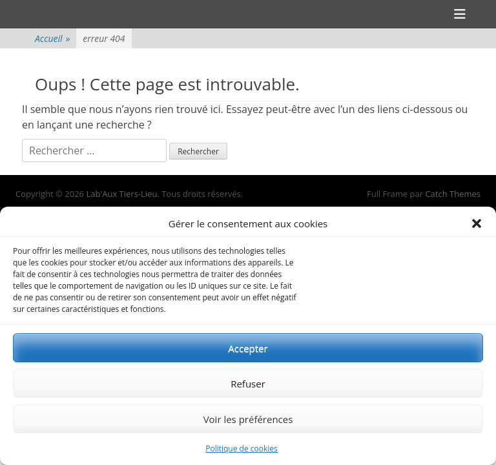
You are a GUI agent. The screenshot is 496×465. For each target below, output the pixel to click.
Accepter (247, 348)
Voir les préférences (248, 419)
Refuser (248, 383)
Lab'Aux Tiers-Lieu (121, 194)
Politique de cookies (241, 448)
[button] (476, 223)
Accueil (52, 38)
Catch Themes (452, 194)
